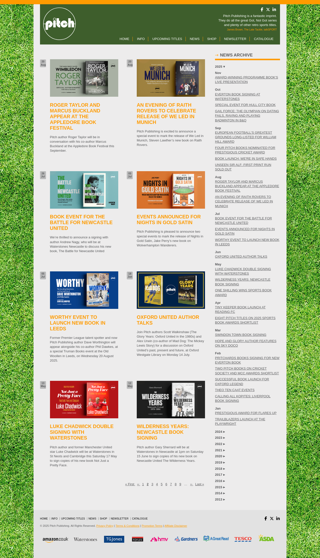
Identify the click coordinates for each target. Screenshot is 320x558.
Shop (211, 39)
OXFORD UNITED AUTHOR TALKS (241, 256)
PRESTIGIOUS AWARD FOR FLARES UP (245, 413)
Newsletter (235, 39)
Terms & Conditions (127, 525)
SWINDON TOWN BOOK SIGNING (240, 335)
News (195, 39)
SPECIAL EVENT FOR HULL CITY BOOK (245, 105)
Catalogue (264, 39)
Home (124, 39)
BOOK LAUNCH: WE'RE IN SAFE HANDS (246, 158)
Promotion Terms (152, 525)
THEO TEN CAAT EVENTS (234, 390)
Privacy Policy (104, 525)
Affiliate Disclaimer (175, 525)
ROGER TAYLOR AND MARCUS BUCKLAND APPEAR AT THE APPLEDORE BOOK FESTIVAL (247, 186)
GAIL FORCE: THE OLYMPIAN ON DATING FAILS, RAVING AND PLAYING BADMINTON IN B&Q (247, 115)
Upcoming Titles (167, 39)
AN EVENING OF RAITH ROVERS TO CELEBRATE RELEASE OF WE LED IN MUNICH (244, 201)
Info (141, 39)
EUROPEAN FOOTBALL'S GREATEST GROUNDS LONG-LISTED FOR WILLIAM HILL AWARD (245, 137)
